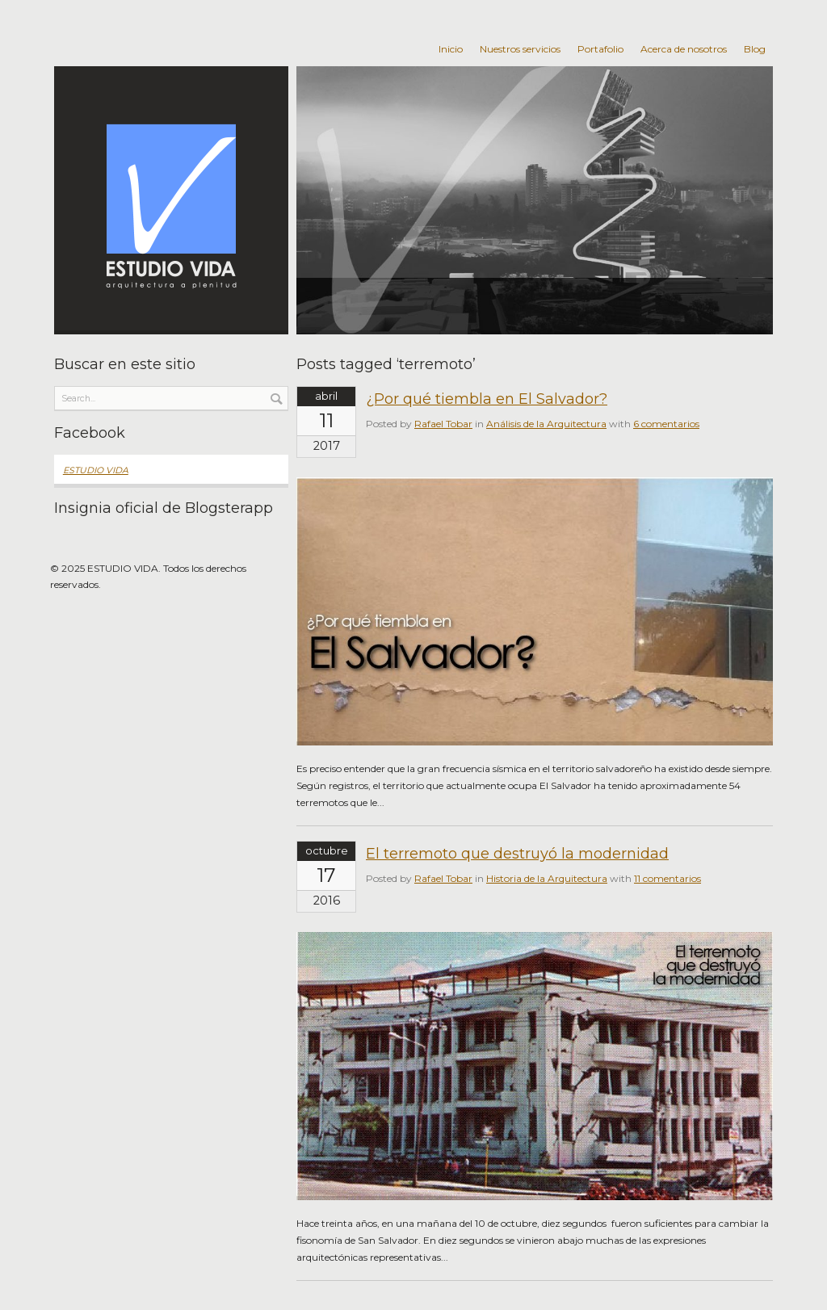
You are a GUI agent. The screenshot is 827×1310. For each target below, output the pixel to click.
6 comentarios (666, 424)
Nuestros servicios (520, 49)
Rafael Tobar (443, 424)
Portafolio (600, 49)
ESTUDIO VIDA (95, 470)
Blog (755, 49)
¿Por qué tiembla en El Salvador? (486, 399)
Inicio (451, 49)
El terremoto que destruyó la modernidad (517, 854)
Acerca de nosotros (683, 49)
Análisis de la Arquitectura (546, 424)
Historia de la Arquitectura (546, 878)
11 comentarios (667, 878)
